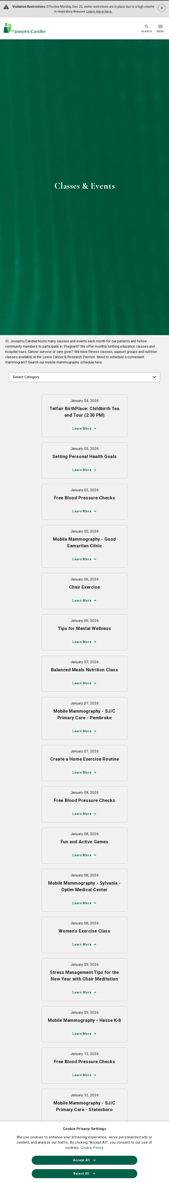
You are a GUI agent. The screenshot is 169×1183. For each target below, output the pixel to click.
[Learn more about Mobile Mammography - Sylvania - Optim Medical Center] (84, 890)
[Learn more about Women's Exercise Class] (84, 935)
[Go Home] (25, 28)
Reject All (84, 1173)
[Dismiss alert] (161, 8)
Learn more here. (99, 11)
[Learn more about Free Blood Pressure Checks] (84, 502)
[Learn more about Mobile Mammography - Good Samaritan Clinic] (84, 546)
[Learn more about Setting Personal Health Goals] (84, 460)
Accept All (84, 1160)
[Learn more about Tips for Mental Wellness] (84, 632)
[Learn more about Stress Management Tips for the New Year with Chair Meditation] (84, 979)
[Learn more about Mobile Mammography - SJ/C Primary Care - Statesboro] (84, 1110)
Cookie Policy (92, 1148)
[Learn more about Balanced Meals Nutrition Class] (84, 674)
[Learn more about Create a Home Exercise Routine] (84, 763)
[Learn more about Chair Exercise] (84, 591)
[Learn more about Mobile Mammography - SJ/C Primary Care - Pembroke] (84, 718)
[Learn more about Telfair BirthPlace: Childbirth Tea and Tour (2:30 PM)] (84, 416)
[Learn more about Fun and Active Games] (84, 846)
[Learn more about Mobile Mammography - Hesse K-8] (84, 1024)
